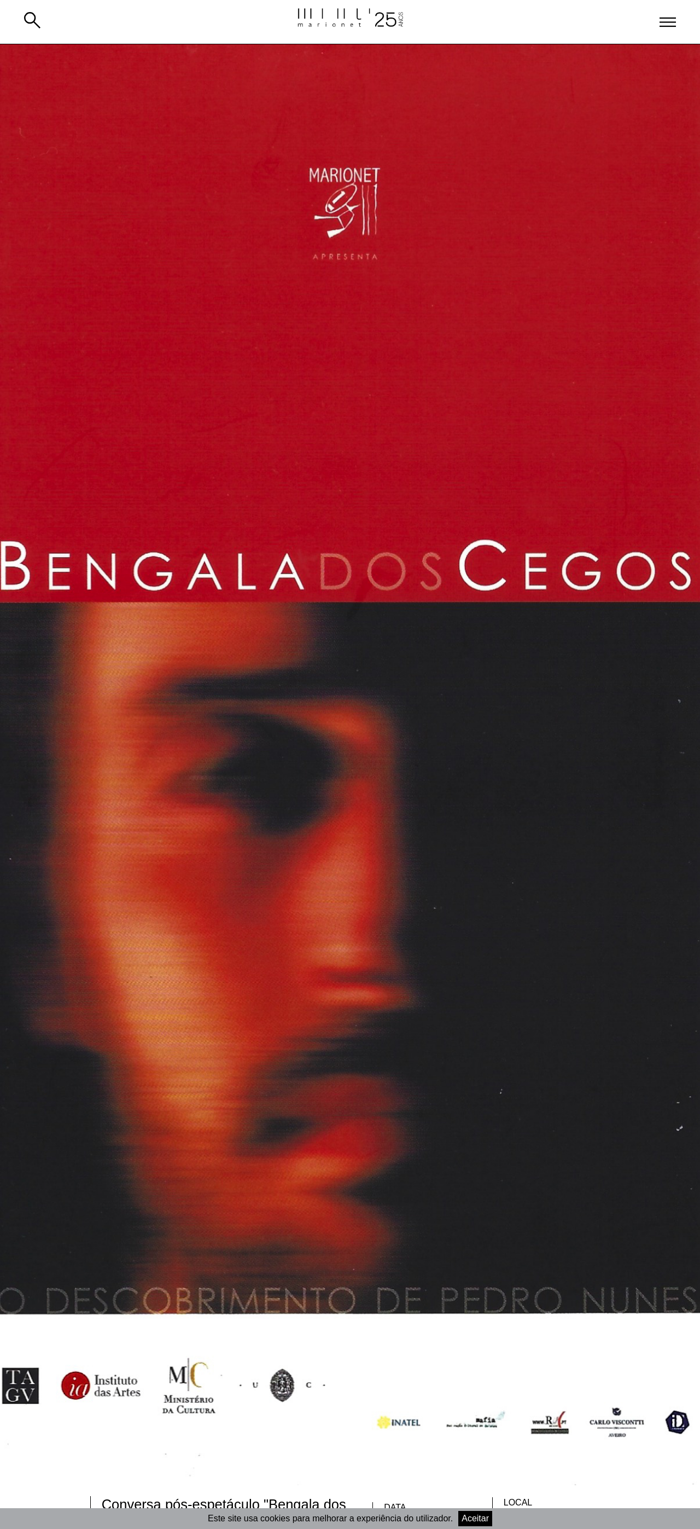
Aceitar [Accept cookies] (475, 1518)
